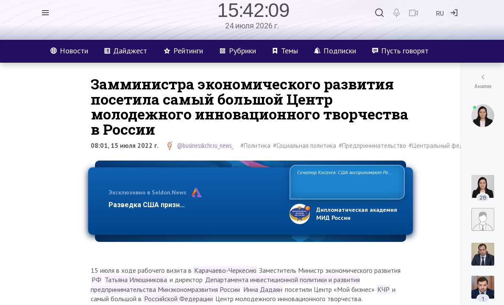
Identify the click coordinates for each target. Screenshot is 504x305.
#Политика (255, 145)
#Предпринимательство (372, 145)
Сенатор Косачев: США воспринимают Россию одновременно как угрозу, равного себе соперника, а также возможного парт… (345, 181)
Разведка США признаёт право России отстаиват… (194, 205)
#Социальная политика (304, 145)
